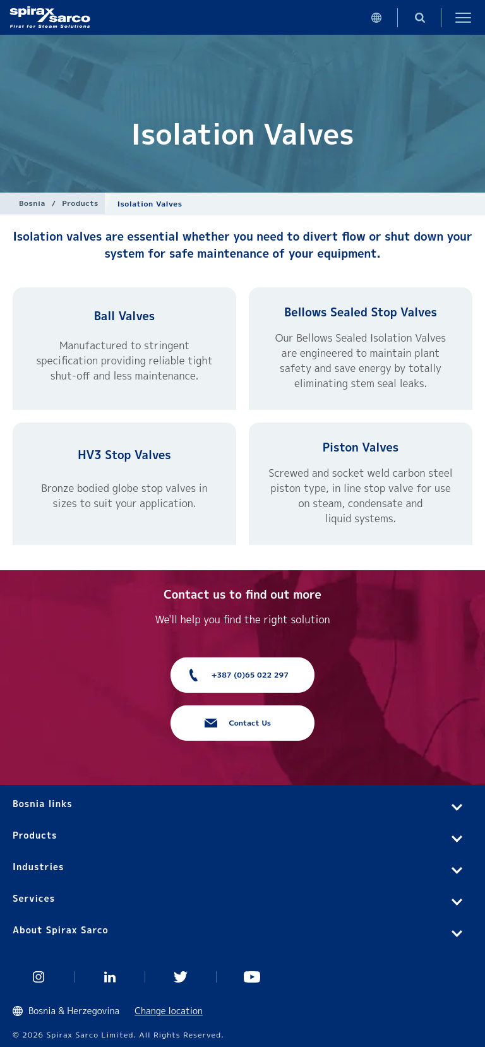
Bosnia (32, 203)
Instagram (39, 977)
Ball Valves (124, 316)
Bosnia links (43, 804)
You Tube (252, 977)
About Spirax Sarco (61, 930)
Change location (169, 1011)
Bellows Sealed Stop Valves (360, 312)
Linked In (110, 977)
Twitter (181, 977)
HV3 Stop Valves (124, 455)
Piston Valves (361, 447)
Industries (38, 867)
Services (34, 898)
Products (80, 203)
